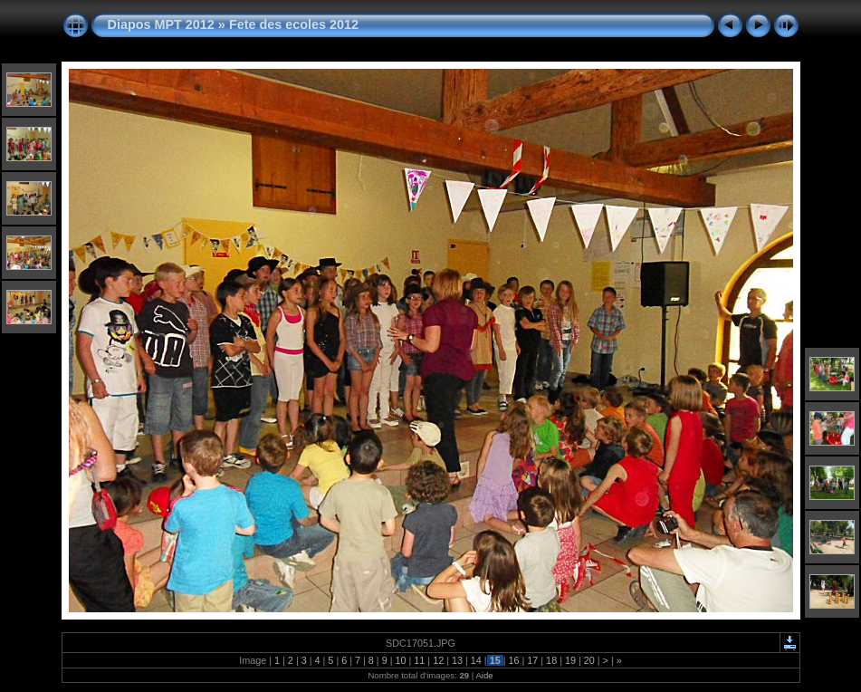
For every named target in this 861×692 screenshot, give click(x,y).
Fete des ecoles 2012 (294, 24)
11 (419, 660)
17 (532, 660)
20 (589, 660)
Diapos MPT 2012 (161, 24)
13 (457, 660)
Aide (484, 675)
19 (570, 660)
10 (401, 660)
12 (438, 660)
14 (476, 660)
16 (513, 660)
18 (551, 660)
